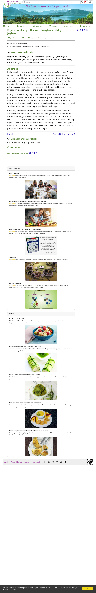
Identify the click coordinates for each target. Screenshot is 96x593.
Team (12, 462)
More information (9, 591)
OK (87, 588)
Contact (26, 462)
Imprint (6, 462)
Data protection (36, 462)
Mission (19, 462)
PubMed (11, 134)
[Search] (51, 2)
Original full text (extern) (64, 134)
